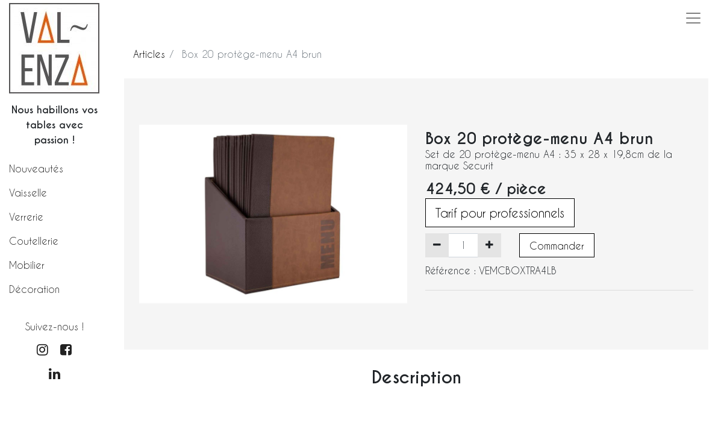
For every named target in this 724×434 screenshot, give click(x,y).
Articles (149, 54)
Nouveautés (36, 168)
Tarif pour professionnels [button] (499, 213)
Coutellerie (33, 241)
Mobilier (27, 265)
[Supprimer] (437, 245)
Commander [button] (556, 245)
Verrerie (26, 216)
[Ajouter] (489, 245)
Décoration (34, 289)
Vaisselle (28, 192)
